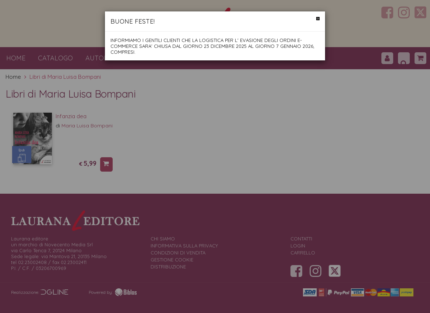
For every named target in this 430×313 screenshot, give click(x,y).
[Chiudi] (318, 18)
